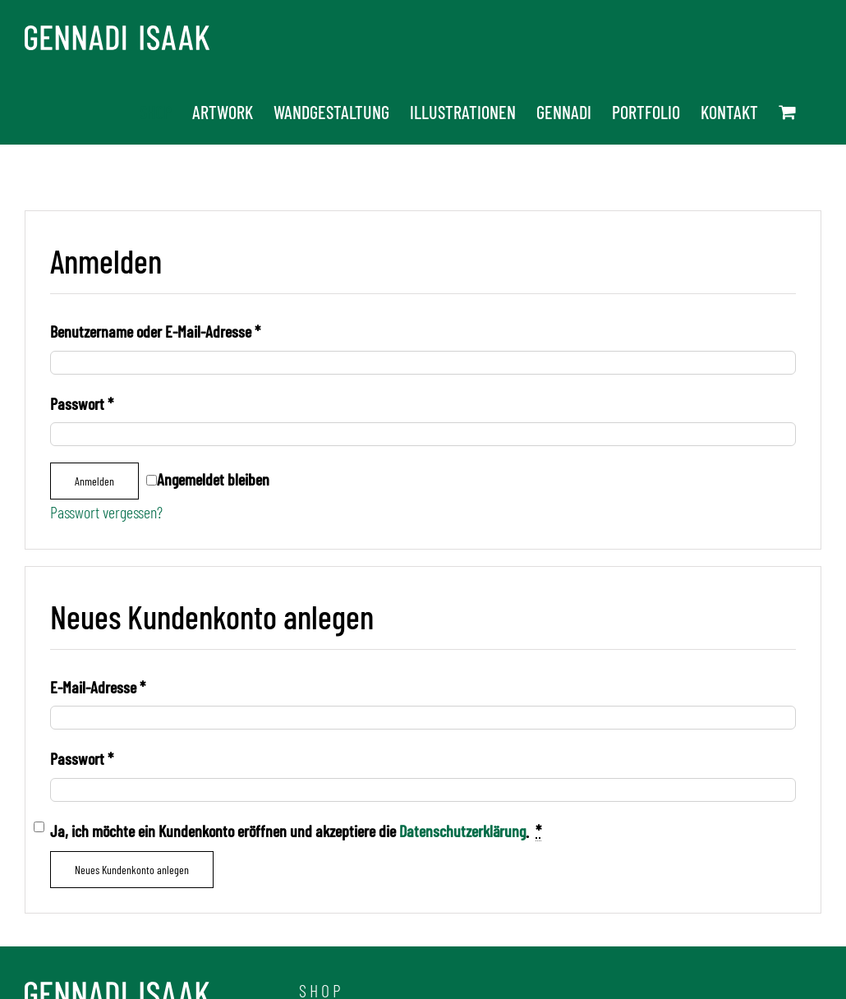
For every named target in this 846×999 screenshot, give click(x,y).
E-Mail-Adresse (97, 687)
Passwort (81, 403)
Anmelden (94, 481)
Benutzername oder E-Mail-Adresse (155, 331)
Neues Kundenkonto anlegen (132, 870)
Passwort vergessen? (106, 512)
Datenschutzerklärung (462, 830)
